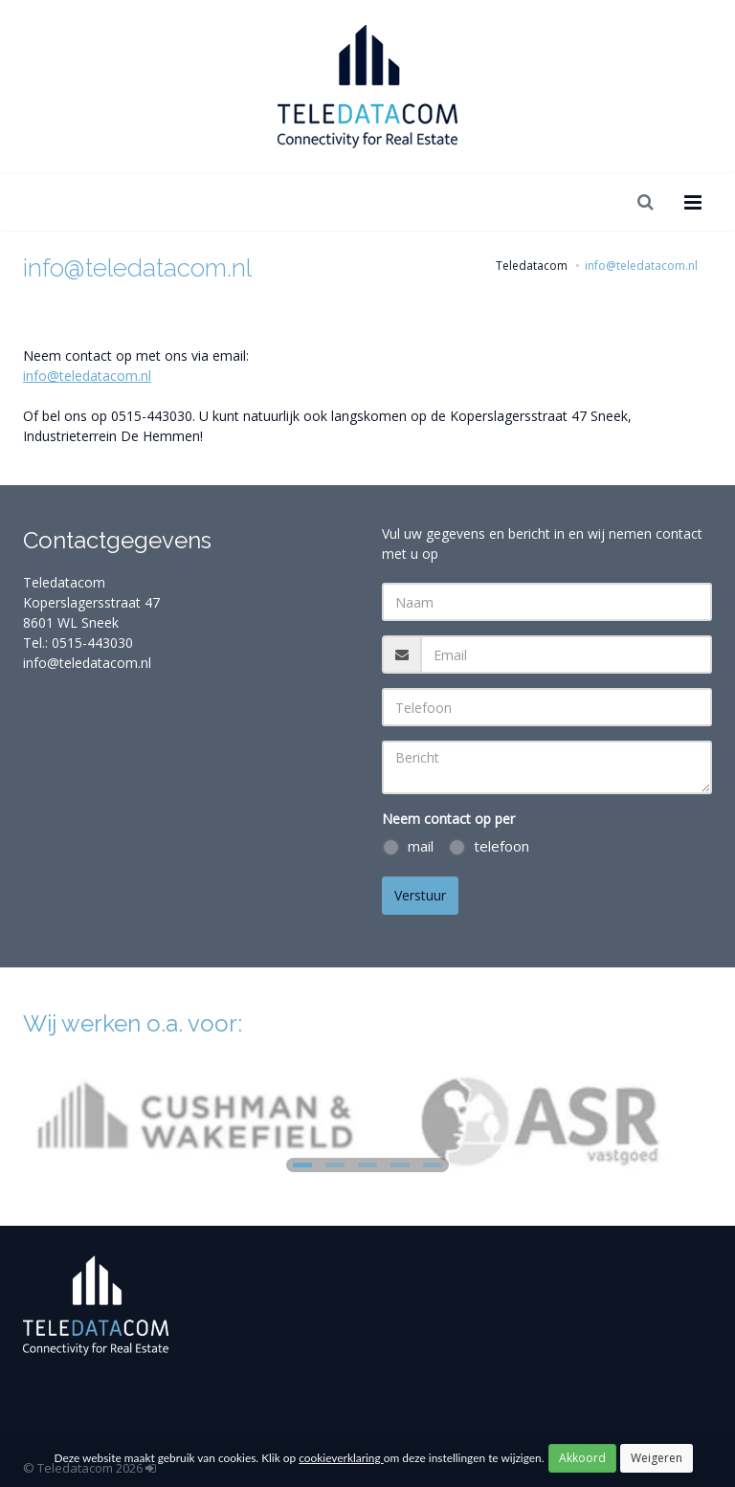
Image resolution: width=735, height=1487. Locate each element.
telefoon (488, 846)
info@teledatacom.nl (87, 375)
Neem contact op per (448, 819)
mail (408, 846)
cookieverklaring (341, 1458)
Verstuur (420, 895)
